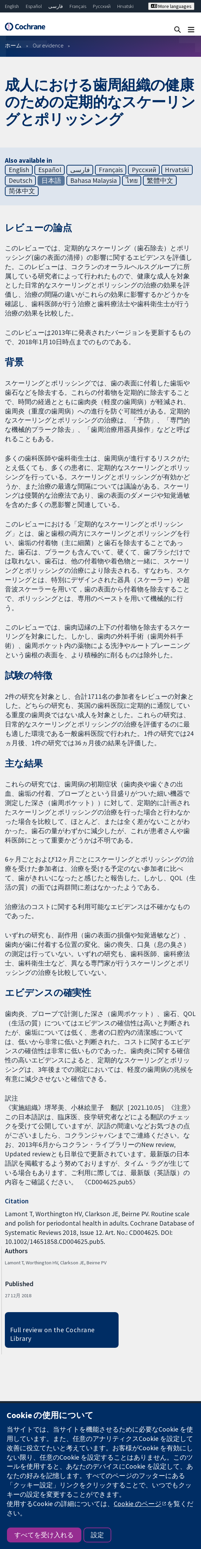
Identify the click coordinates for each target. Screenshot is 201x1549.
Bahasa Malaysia (93, 180)
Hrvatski (125, 6)
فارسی (55, 6)
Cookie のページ (137, 1503)
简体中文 (22, 191)
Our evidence (48, 45)
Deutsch (20, 180)
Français (78, 6)
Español (34, 6)
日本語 (51, 180)
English (12, 6)
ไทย (132, 180)
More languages (171, 6)
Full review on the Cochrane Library (52, 1334)
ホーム (13, 45)
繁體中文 (160, 180)
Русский (102, 6)
